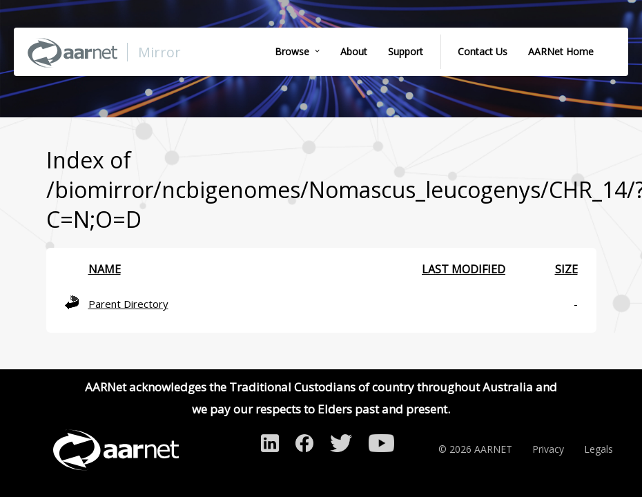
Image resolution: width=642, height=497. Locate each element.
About (353, 51)
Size (566, 269)
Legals (598, 449)
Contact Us (482, 51)
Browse (292, 51)
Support (405, 51)
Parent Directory (128, 304)
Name (104, 269)
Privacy (548, 449)
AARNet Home (561, 51)
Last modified (463, 269)
